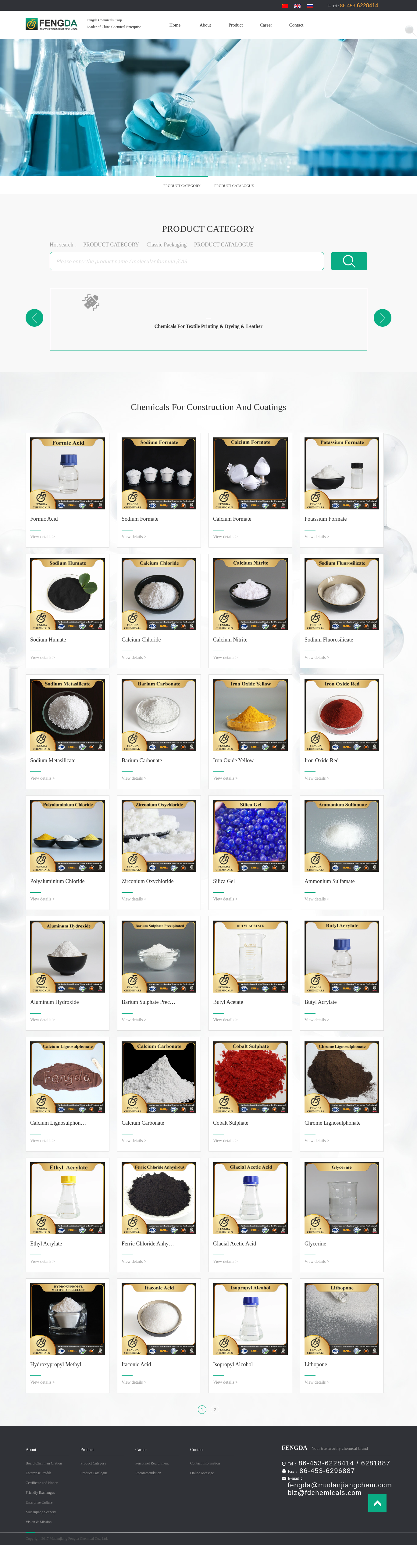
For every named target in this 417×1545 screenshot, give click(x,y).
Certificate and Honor (42, 1483)
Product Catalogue (94, 1473)
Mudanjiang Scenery (41, 1512)
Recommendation (148, 1473)
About (205, 25)
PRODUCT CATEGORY (182, 186)
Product (236, 25)
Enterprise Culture (39, 1502)
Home (174, 25)
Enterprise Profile (39, 1473)
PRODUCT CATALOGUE (234, 186)
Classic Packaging (167, 245)
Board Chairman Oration (44, 1463)
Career (266, 25)
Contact (296, 25)
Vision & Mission (39, 1522)
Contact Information (205, 1463)
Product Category (93, 1463)
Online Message (202, 1473)
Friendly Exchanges (40, 1492)
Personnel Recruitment (152, 1463)
